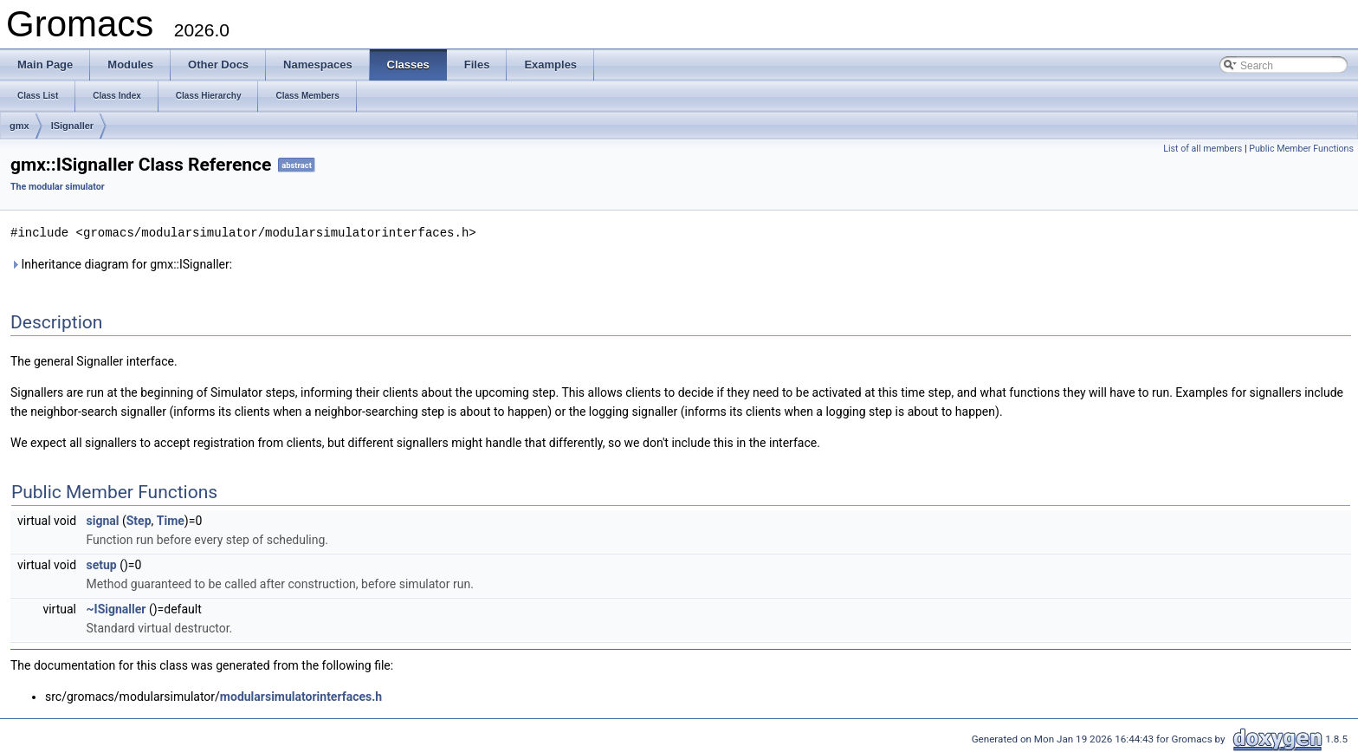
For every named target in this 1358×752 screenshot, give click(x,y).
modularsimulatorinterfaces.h (301, 696)
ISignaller (72, 125)
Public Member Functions (1301, 148)
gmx (19, 125)
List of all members (1202, 148)
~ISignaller (116, 608)
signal (103, 520)
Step (139, 520)
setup (102, 564)
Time (170, 520)
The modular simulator (57, 186)
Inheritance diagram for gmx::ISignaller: (121, 263)
